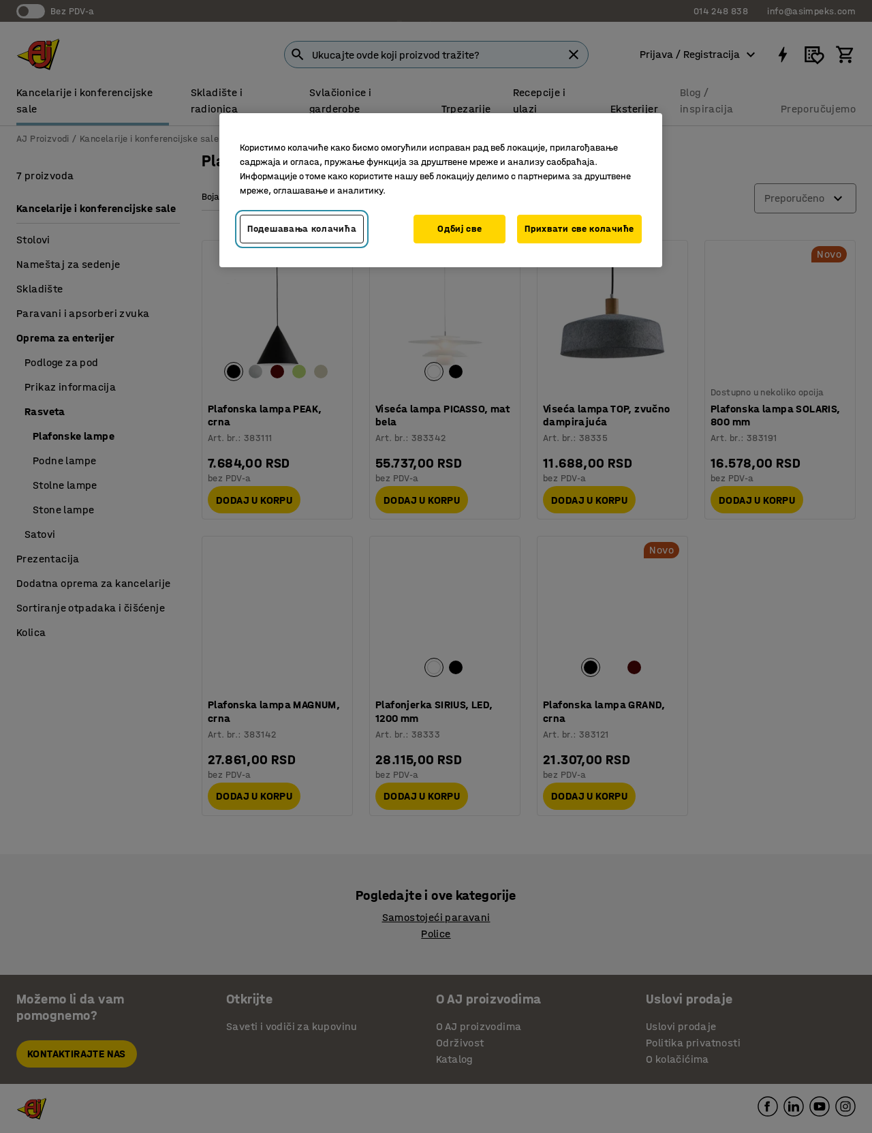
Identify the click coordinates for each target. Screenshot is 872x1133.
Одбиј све (459, 229)
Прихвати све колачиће (579, 229)
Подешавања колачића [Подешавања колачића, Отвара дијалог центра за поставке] (301, 229)
